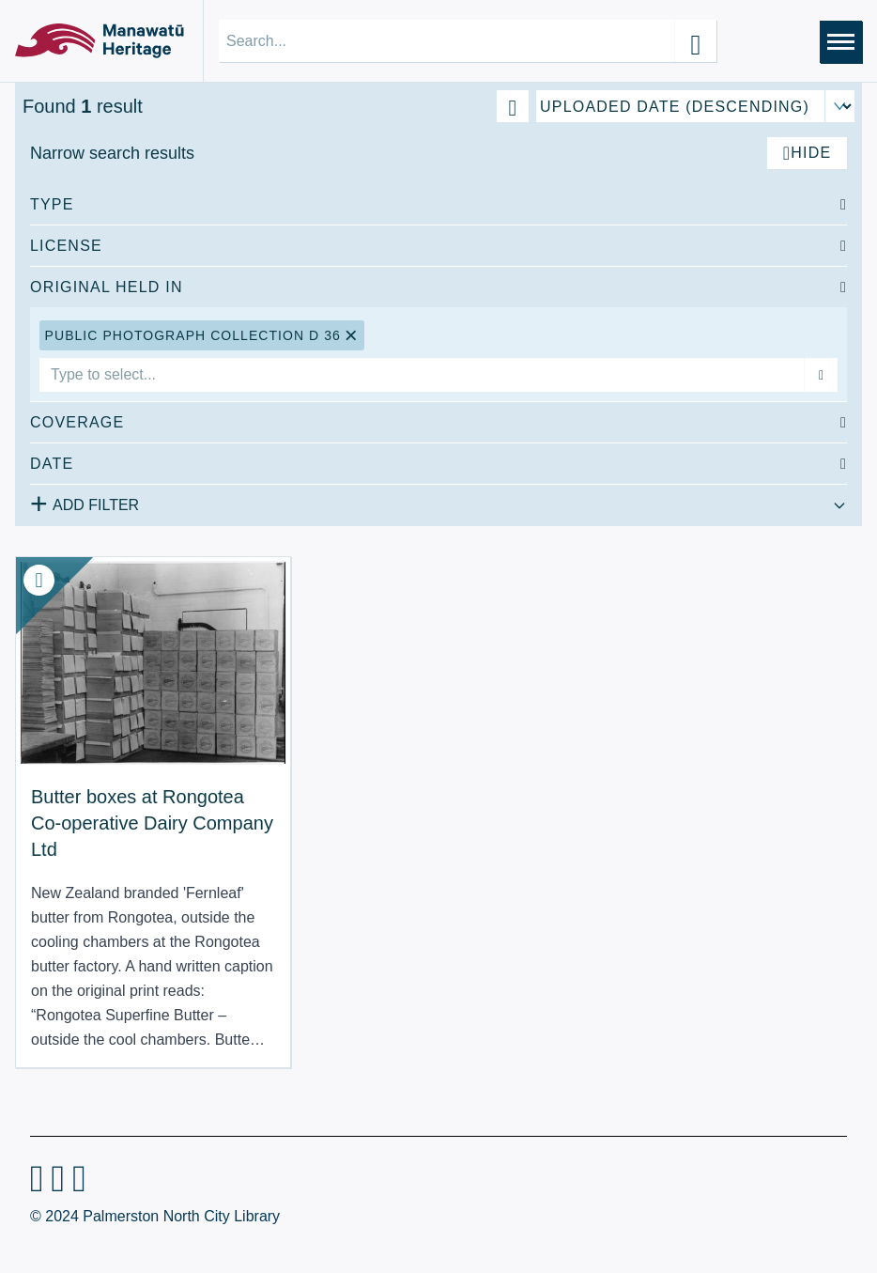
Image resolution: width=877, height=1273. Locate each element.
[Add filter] (821, 375)
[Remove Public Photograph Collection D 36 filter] (352, 335)
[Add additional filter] (438, 501)
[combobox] (421, 375)
